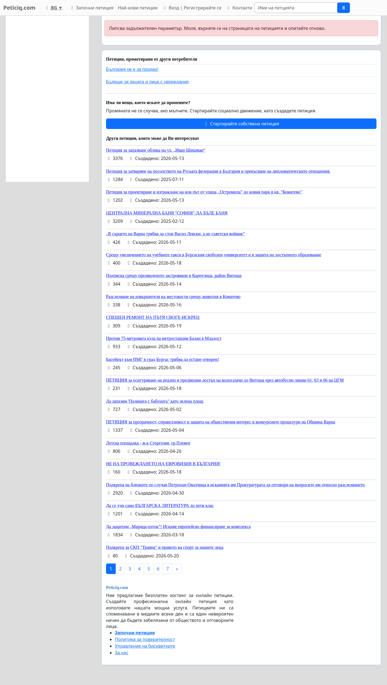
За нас (121, 653)
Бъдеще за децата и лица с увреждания (147, 81)
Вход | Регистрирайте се (191, 8)
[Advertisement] (47, 99)
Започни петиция (91, 8)
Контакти (239, 8)
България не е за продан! (132, 69)
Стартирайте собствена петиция (241, 124)
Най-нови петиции (138, 8)
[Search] (295, 7)
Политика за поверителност (145, 639)
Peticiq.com (19, 7)
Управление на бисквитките (145, 646)
